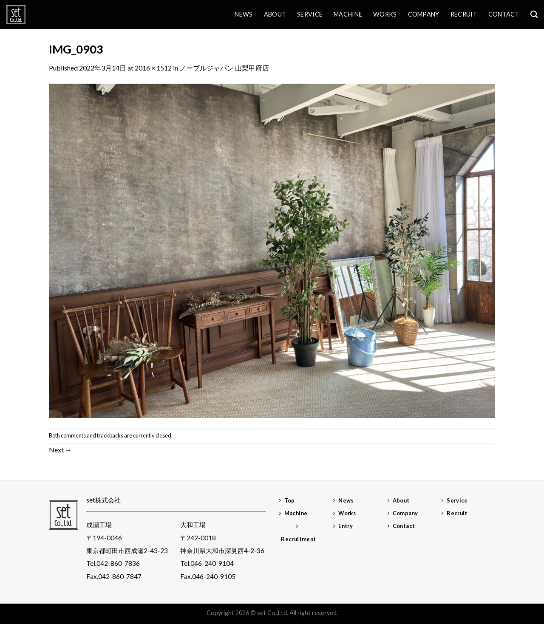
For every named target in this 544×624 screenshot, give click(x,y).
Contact (503, 14)
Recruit (463, 14)
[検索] (534, 14)
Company (423, 14)
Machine (348, 14)
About (275, 14)
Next (60, 450)
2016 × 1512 (153, 68)
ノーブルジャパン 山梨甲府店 (224, 68)
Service (310, 14)
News (243, 14)
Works (385, 14)
